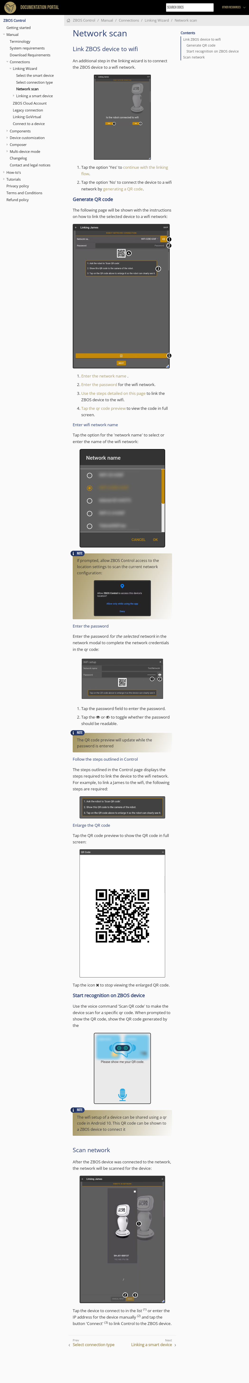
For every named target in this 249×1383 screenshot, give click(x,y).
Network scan (27, 89)
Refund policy (17, 199)
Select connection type (34, 82)
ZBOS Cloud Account (30, 103)
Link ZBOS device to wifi (202, 39)
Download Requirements (30, 55)
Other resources (231, 7)
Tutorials (13, 179)
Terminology (20, 41)
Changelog (18, 158)
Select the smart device (35, 75)
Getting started (18, 27)
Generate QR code (201, 45)
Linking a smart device (34, 95)
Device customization (27, 137)
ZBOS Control (14, 20)
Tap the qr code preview (103, 408)
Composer (18, 144)
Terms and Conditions (24, 192)
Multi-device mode (25, 151)
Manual (12, 34)
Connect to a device (29, 123)
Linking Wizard (25, 68)
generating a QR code (123, 189)
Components (20, 131)
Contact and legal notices (30, 165)
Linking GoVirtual (27, 116)
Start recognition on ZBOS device (213, 51)
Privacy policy (17, 186)
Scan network (194, 57)
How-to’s (13, 172)
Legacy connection (28, 110)
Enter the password (99, 384)
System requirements (27, 48)
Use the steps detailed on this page (113, 393)
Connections (20, 61)
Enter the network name (103, 376)
